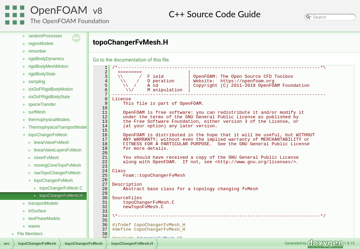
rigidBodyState (41, 74)
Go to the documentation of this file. (131, 60)
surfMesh (36, 112)
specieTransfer (42, 104)
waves (34, 226)
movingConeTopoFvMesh (57, 165)
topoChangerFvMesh (47, 134)
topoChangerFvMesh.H (60, 195)
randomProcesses (45, 36)
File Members (30, 233)
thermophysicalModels (49, 119)
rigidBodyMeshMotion (48, 66)
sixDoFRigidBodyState (49, 96)
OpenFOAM (59, 9)
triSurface (37, 211)
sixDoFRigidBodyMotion (50, 89)
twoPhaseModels (44, 218)
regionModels (40, 43)
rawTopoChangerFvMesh (57, 172)
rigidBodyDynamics (46, 58)
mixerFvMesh (46, 157)
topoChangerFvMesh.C (60, 188)
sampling (36, 81)
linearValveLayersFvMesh (57, 150)
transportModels (43, 203)
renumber (37, 51)
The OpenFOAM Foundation (69, 21)
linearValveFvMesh (51, 142)
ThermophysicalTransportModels (58, 127)
